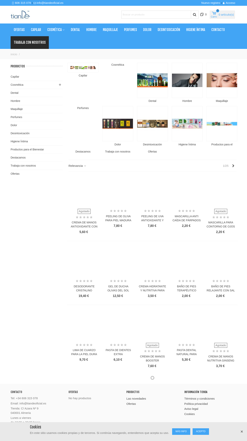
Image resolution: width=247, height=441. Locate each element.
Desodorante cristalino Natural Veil (84, 290)
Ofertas (19, 30)
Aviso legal (191, 408)
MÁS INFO (181, 431)
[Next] (233, 166)
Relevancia (77, 165)
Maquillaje (110, 30)
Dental (75, 30)
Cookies (189, 414)
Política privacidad (196, 403)
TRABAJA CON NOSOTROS (30, 42)
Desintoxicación (169, 30)
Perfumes (130, 30)
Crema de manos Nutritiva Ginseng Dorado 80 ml (220, 360)
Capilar (36, 30)
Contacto (218, 30)
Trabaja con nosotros (23, 165)
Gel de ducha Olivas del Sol (118, 288)
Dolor (147, 30)
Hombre (91, 30)
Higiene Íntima (195, 30)
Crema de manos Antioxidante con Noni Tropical (84, 226)
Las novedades (136, 398)
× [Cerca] (241, 431)
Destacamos (18, 157)
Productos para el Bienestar (27, 149)
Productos (18, 66)
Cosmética (54, 30)
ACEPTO (201, 431)
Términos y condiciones (199, 398)
